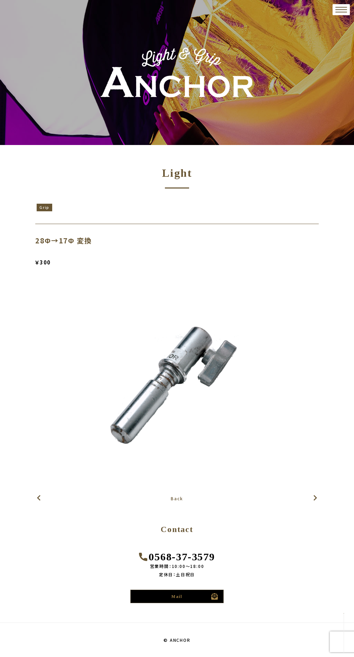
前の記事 (315, 498)
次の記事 (38, 498)
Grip (44, 207)
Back (177, 498)
